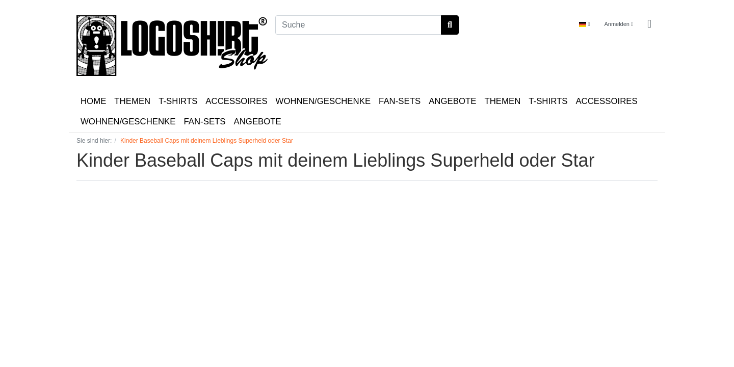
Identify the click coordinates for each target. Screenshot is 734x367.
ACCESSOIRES (236, 101)
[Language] (584, 24)
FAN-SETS (400, 101)
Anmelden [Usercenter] (618, 24)
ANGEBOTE (452, 101)
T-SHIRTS (178, 101)
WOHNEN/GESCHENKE (323, 101)
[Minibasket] (649, 24)
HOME (93, 101)
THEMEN (132, 101)
